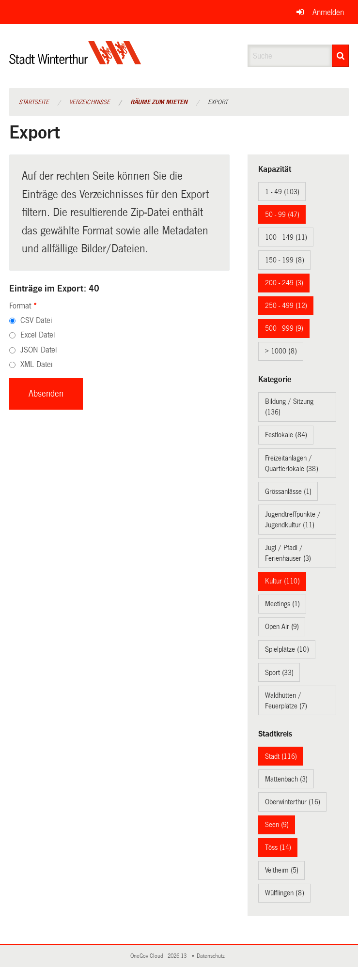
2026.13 (177, 956)
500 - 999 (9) (284, 328)
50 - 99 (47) (282, 214)
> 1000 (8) (281, 351)
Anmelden (328, 12)
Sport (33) (279, 672)
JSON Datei (38, 350)
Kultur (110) (282, 581)
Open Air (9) (282, 626)
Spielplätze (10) (287, 649)
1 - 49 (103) (282, 192)
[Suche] (340, 56)
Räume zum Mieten (158, 102)
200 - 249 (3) (284, 283)
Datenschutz (212, 956)
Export (218, 102)
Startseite (34, 102)
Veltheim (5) (281, 870)
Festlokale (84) (286, 435)
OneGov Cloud (148, 956)
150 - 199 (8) (284, 260)
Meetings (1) (282, 604)
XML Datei (36, 364)
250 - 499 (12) (286, 305)
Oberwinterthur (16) (292, 802)
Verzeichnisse (89, 102)
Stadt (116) (281, 756)
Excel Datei (37, 335)
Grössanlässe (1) (288, 491)
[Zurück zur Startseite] (75, 61)
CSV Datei (36, 320)
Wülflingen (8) (284, 893)
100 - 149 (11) (286, 237)
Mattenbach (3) (286, 779)
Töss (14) (278, 847)
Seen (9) (277, 825)
